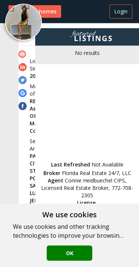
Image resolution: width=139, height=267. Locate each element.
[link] (23, 55)
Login (121, 11)
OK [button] (69, 253)
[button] (23, 22)
